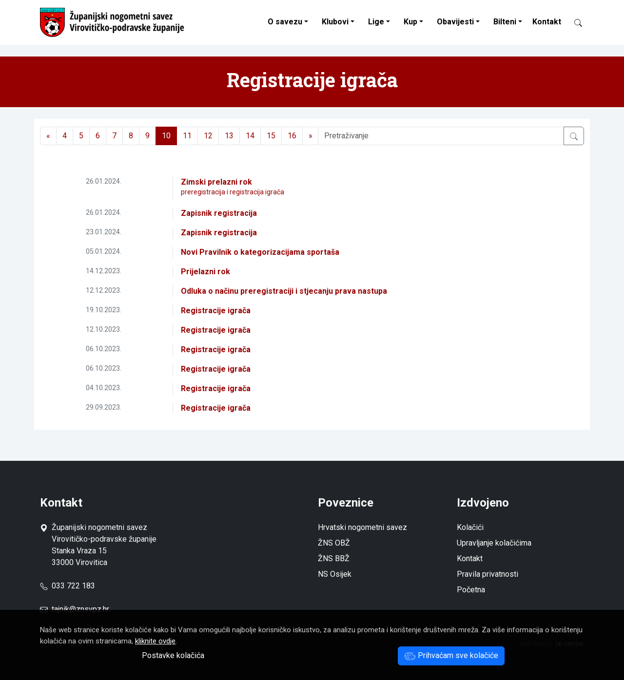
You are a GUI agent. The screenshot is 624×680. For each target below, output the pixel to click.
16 (292, 135)
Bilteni (504, 21)
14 (250, 135)
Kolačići (470, 527)
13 (229, 135)
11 (187, 135)
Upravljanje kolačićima (494, 543)
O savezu (285, 21)
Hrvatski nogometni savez (362, 527)
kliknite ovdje (155, 641)
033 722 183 (67, 585)
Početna (471, 589)
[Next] (310, 136)
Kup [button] (410, 21)
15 (271, 135)
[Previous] (48, 136)
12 (208, 135)
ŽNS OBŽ (334, 543)
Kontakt (546, 21)
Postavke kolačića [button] (173, 655)
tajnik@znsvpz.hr (80, 609)
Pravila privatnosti (487, 574)
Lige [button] (376, 21)
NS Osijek (334, 574)
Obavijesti (455, 21)
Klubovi (335, 21)
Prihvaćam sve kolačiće (451, 655)
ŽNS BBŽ (334, 558)
